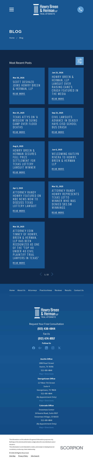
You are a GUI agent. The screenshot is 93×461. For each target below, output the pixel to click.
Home (12, 290)
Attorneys (32, 290)
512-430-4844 (46, 370)
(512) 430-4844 (46, 328)
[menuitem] (12, 455)
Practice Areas (46, 290)
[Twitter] (59, 347)
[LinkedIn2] (46, 347)
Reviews (58, 290)
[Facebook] (33, 347)
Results (68, 290)
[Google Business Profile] (40, 347)
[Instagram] (52, 347)
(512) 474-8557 (46, 338)
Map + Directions (46, 374)
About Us (21, 290)
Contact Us (79, 290)
